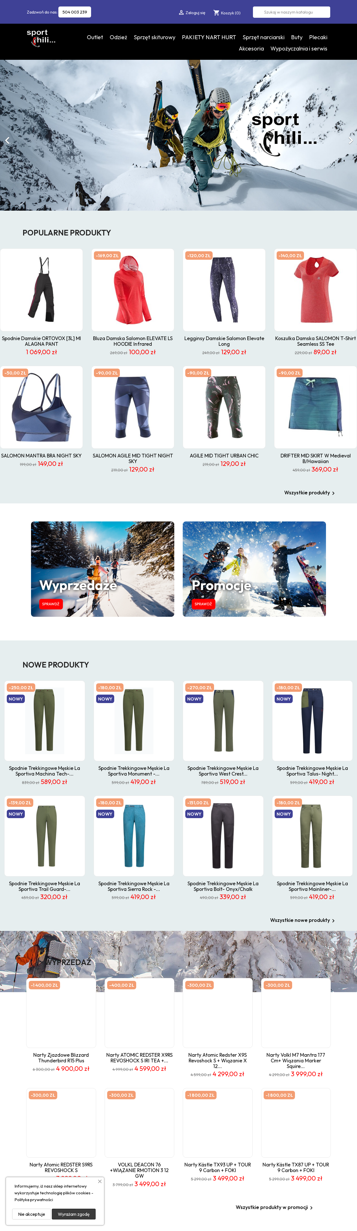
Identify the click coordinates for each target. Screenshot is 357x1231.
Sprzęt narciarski (264, 37)
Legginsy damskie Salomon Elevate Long (224, 341)
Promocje (217, 1103)
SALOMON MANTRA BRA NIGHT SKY (41, 455)
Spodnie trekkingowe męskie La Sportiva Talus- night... (312, 771)
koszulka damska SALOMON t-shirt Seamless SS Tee (315, 341)
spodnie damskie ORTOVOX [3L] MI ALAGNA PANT (41, 341)
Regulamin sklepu (289, 1103)
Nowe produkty (222, 1111)
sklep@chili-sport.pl (174, 1143)
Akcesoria (251, 48)
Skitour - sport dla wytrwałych (301, 1153)
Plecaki (318, 37)
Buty (297, 37)
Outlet (95, 37)
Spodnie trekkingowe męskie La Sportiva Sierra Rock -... (133, 886)
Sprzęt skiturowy (154, 37)
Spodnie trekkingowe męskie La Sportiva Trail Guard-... (44, 886)
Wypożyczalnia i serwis (298, 48)
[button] (27, 137)
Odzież (118, 37)
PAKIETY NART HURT (209, 37)
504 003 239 (74, 12)
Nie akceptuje (31, 1214)
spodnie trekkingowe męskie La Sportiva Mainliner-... (312, 886)
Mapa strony (285, 1175)
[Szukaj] (291, 12)
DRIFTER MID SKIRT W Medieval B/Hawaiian (316, 458)
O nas (279, 1111)
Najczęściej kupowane (228, 1118)
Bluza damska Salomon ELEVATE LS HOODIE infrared (133, 341)
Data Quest (289, 1221)
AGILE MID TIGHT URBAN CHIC (224, 455)
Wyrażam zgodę (74, 1214)
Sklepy (279, 1183)
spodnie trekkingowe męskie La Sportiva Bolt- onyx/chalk (223, 886)
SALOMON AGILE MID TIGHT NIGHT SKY (133, 458)
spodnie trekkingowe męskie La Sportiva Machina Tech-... (44, 771)
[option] (178, 135)
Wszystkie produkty (310, 493)
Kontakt (281, 1125)
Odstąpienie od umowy (294, 1161)
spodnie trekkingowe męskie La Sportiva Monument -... (133, 771)
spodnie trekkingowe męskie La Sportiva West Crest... (223, 771)
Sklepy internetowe (318, 1221)
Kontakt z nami (287, 1168)
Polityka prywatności (292, 1146)
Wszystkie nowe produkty (303, 920)
